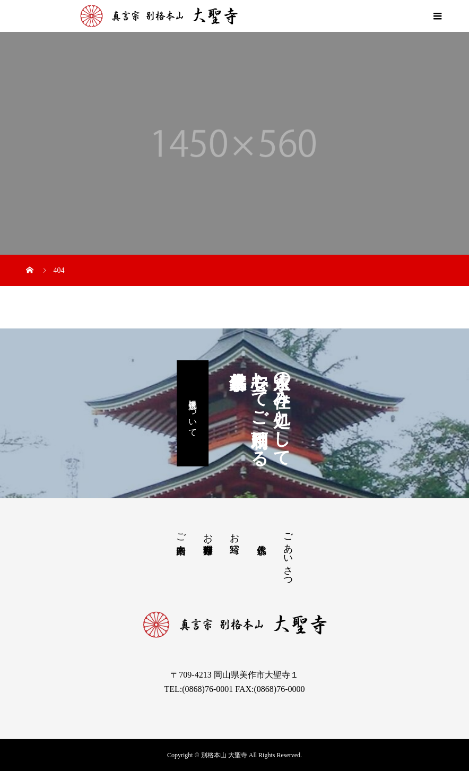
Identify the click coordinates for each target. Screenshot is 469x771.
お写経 (234, 532)
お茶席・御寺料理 (208, 532)
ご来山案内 (181, 532)
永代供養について (192, 413)
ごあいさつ (288, 554)
